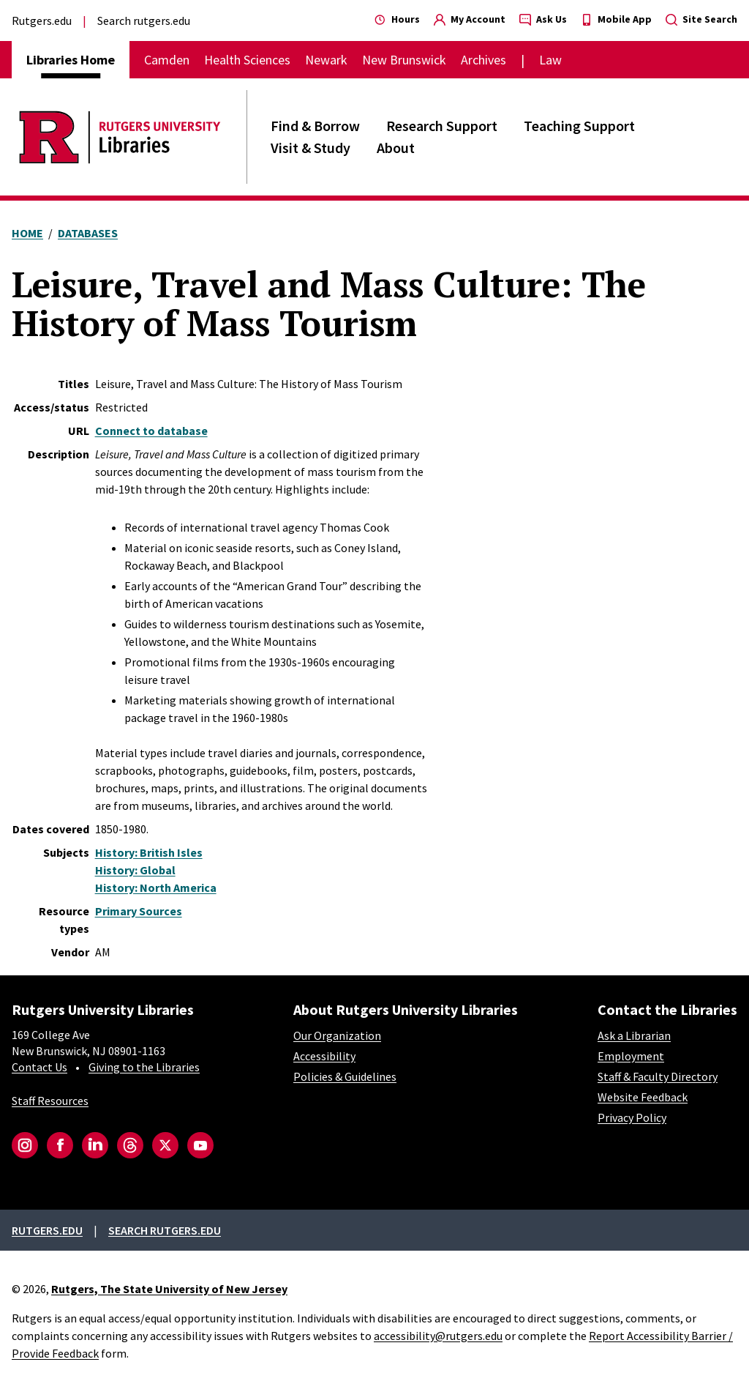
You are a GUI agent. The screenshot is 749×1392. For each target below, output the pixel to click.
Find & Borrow (315, 125)
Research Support (441, 125)
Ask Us (543, 19)
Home (27, 233)
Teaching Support (579, 125)
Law (550, 59)
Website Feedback (643, 1097)
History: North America (156, 887)
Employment (631, 1056)
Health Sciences (247, 59)
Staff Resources (50, 1100)
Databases (88, 233)
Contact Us (39, 1067)
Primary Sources (138, 911)
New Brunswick (404, 59)
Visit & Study (310, 147)
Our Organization (337, 1035)
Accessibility (324, 1056)
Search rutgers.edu (143, 20)
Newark (326, 59)
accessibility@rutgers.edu (438, 1335)
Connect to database (151, 430)
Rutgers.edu (42, 20)
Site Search (701, 19)
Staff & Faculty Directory (658, 1076)
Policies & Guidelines (344, 1076)
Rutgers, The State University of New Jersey (169, 1288)
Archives (483, 59)
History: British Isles (149, 852)
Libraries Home (70, 59)
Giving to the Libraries (144, 1067)
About (396, 147)
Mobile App (616, 19)
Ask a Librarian (634, 1035)
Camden (166, 59)
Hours (397, 19)
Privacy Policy (632, 1117)
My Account (469, 19)
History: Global (135, 870)
